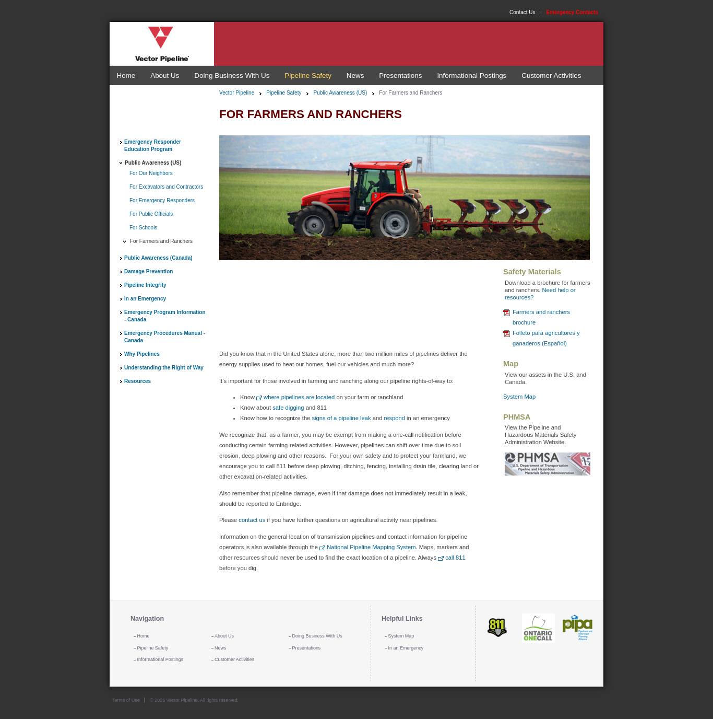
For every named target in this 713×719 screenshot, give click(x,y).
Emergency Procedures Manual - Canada (164, 336)
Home (125, 75)
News (355, 75)
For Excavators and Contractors (166, 187)
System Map (519, 396)
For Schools (143, 227)
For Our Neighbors (151, 173)
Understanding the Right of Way (164, 367)
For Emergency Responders (162, 200)
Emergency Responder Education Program (152, 145)
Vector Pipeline (236, 93)
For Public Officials (151, 214)
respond (394, 418)
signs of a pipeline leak (341, 418)
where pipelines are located (299, 397)
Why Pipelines (142, 354)
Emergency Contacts (572, 12)
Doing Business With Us (231, 75)
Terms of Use (126, 700)
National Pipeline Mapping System (371, 547)
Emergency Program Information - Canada (165, 315)
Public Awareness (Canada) (158, 258)
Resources (137, 381)
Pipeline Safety (307, 75)
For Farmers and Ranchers (161, 241)
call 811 (455, 557)
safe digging (288, 407)
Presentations (400, 75)
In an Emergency (145, 298)
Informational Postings (471, 75)
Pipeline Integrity (145, 285)
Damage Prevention (148, 271)
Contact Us (522, 12)
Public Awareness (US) (153, 163)
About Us (164, 75)
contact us (252, 520)
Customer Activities (551, 75)
